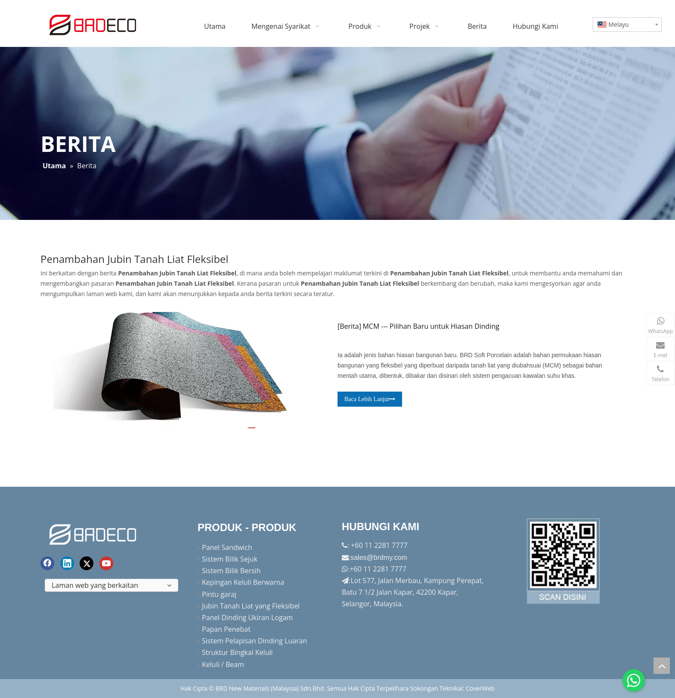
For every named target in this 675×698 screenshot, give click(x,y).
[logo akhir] (93, 533)
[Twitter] (86, 563)
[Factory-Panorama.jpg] (563, 561)
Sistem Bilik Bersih (231, 570)
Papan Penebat (226, 629)
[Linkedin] (67, 563)
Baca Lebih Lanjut (369, 399)
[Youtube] (106, 563)
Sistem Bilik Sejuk (229, 559)
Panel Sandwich (227, 547)
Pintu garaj (219, 594)
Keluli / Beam (223, 664)
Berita (349, 326)
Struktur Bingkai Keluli (237, 652)
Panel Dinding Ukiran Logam (247, 617)
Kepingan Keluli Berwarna (243, 582)
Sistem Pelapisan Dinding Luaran (254, 640)
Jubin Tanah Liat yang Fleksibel (251, 606)
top (661, 666)
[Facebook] (47, 563)
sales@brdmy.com (378, 557)
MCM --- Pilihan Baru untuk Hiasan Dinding (430, 326)
